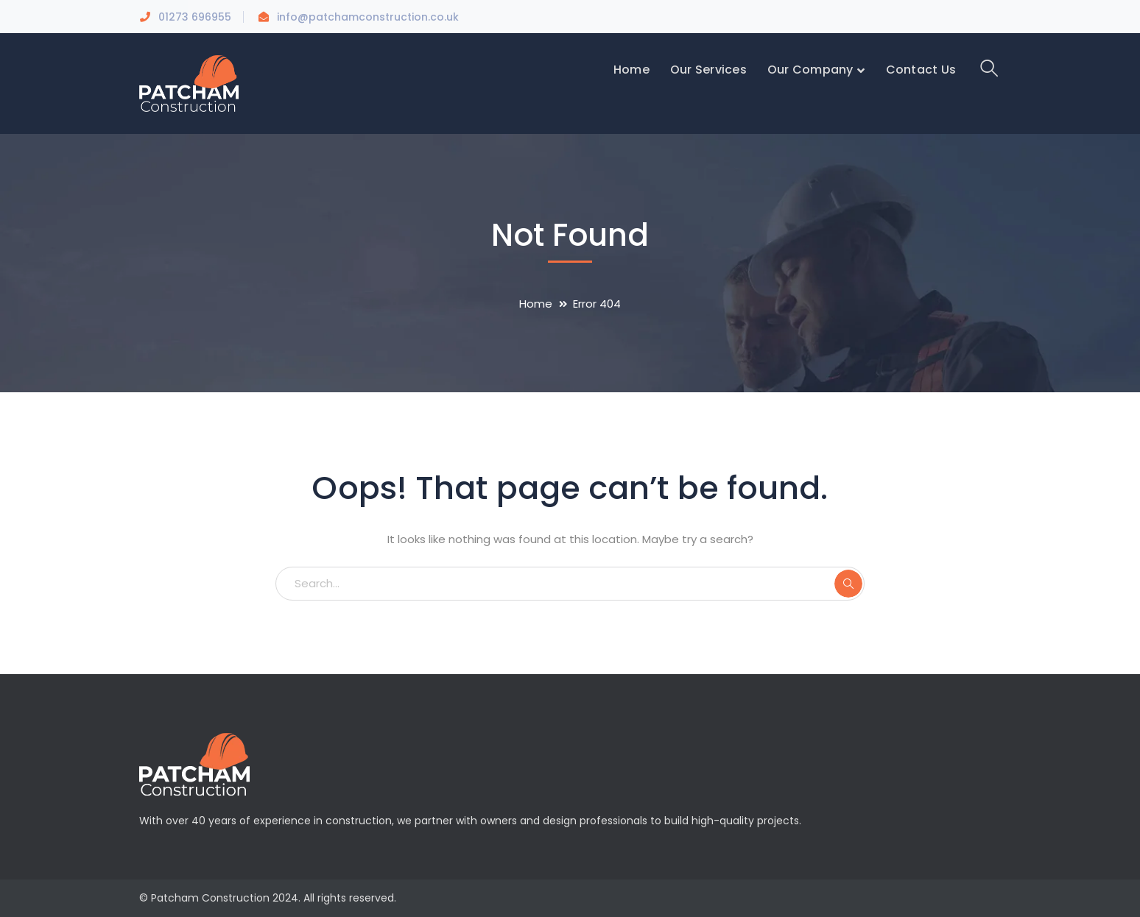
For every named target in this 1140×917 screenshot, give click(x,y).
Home (535, 303)
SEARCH (848, 584)
